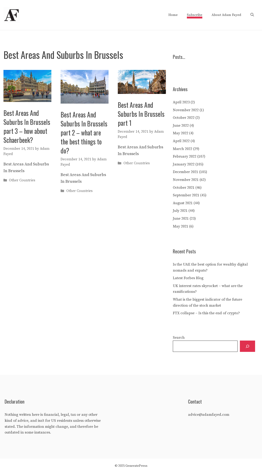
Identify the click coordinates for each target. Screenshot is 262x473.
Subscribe (194, 15)
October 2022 (183, 117)
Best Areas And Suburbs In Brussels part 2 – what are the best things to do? (84, 133)
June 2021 (181, 218)
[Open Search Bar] (252, 15)
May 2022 (180, 133)
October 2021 (183, 187)
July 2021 (180, 210)
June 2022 (181, 125)
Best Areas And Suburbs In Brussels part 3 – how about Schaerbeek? (26, 126)
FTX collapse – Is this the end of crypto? (206, 313)
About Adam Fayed (226, 15)
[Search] (247, 346)
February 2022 (184, 156)
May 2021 (180, 226)
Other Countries (22, 180)
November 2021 (186, 179)
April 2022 (181, 141)
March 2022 (182, 149)
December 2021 (185, 172)
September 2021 (186, 195)
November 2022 (186, 110)
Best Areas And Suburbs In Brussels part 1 (141, 114)
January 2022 (183, 164)
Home (173, 15)
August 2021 (183, 203)
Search (179, 337)
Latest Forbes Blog (188, 278)
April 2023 (181, 102)
